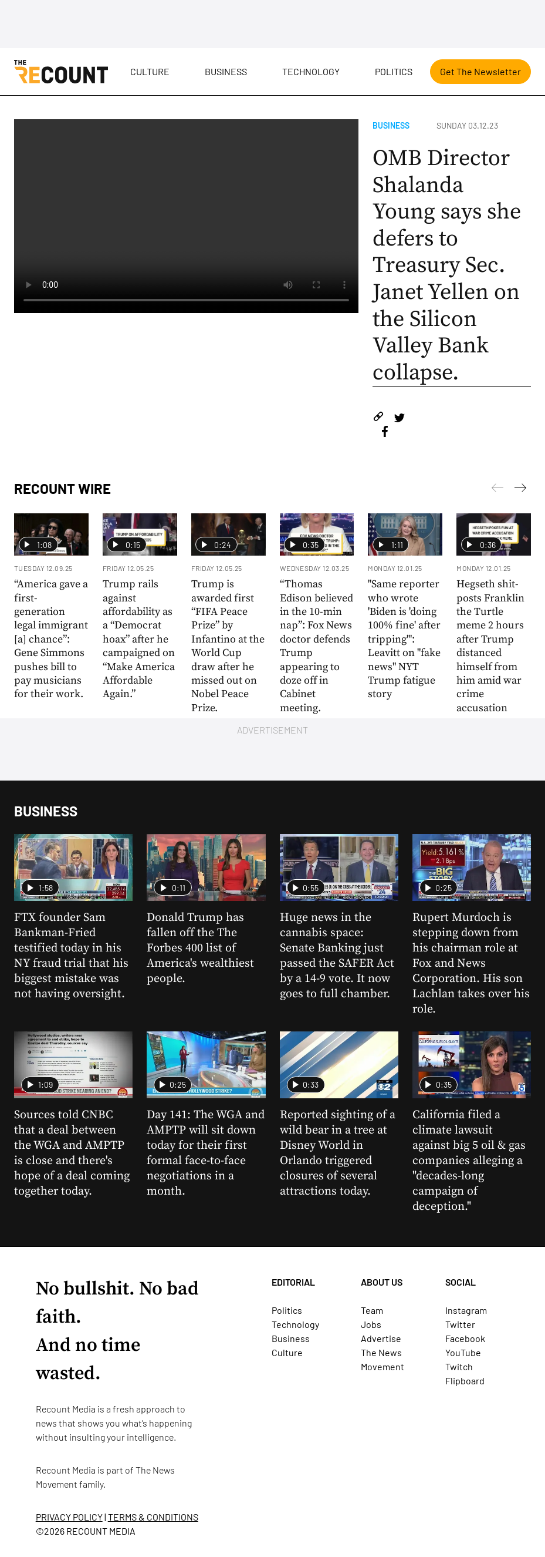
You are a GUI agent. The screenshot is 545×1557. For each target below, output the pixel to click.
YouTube (463, 1352)
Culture (150, 71)
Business (226, 71)
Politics (393, 71)
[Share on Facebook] (385, 433)
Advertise (381, 1338)
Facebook (465, 1338)
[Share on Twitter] (399, 418)
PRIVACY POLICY (69, 1516)
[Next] (497, 489)
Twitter (460, 1324)
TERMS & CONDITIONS (153, 1516)
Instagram (466, 1310)
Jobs (371, 1324)
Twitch (459, 1366)
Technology (311, 71)
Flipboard (465, 1380)
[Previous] (520, 489)
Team (372, 1310)
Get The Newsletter (480, 71)
